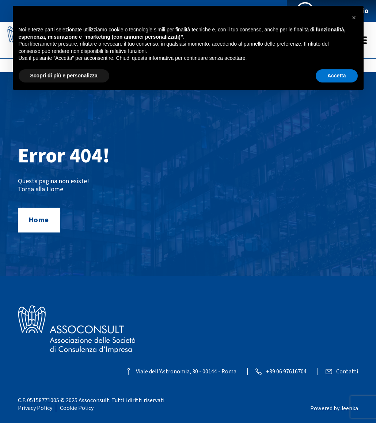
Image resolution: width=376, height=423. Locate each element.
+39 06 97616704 (286, 371)
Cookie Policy (77, 408)
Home (39, 220)
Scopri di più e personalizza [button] (64, 75)
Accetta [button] (336, 75)
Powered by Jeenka (334, 408)
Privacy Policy (35, 408)
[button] (354, 17)
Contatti (347, 371)
